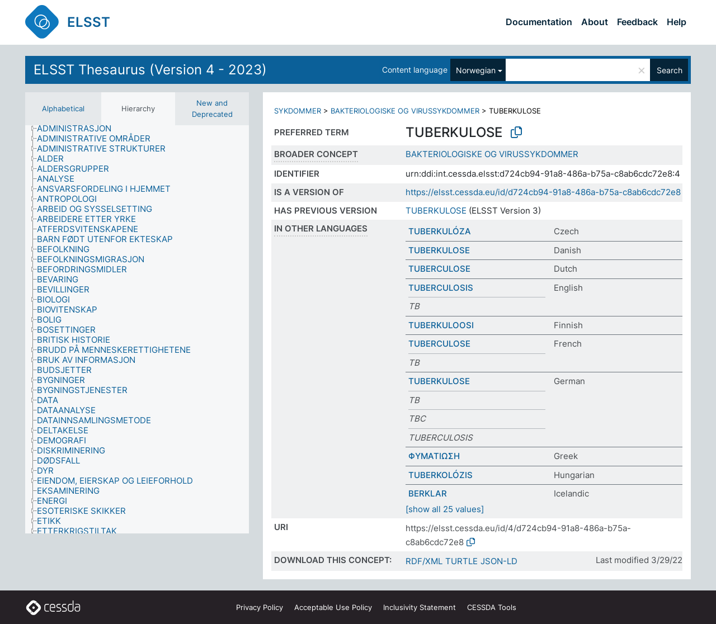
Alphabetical (63, 108)
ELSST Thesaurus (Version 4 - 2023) (150, 70)
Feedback (637, 21)
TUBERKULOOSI (441, 325)
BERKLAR (427, 493)
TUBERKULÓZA (439, 231)
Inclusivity (419, 607)
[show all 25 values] (445, 509)
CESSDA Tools (491, 607)
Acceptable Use (333, 607)
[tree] (137, 329)
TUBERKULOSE (436, 210)
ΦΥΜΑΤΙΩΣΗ (434, 456)
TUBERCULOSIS (440, 287)
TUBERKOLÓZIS (440, 475)
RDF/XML (424, 561)
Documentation (539, 21)
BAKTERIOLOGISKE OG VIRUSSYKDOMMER (405, 110)
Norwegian (476, 70)
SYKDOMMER (297, 110)
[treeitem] (78, 129)
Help (676, 21)
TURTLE (461, 561)
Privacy (259, 607)
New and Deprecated (212, 108)
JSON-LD (499, 561)
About (594, 21)
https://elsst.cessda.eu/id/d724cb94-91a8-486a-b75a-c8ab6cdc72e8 (543, 192)
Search (669, 70)
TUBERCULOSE (439, 268)
